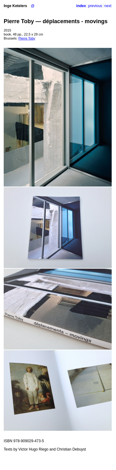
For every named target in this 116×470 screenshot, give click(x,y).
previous (95, 6)
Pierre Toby (26, 38)
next (107, 6)
